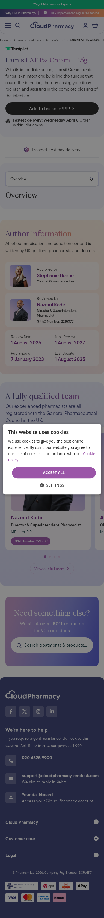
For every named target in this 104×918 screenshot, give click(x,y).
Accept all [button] (54, 472)
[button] (52, 485)
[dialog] (52, 459)
